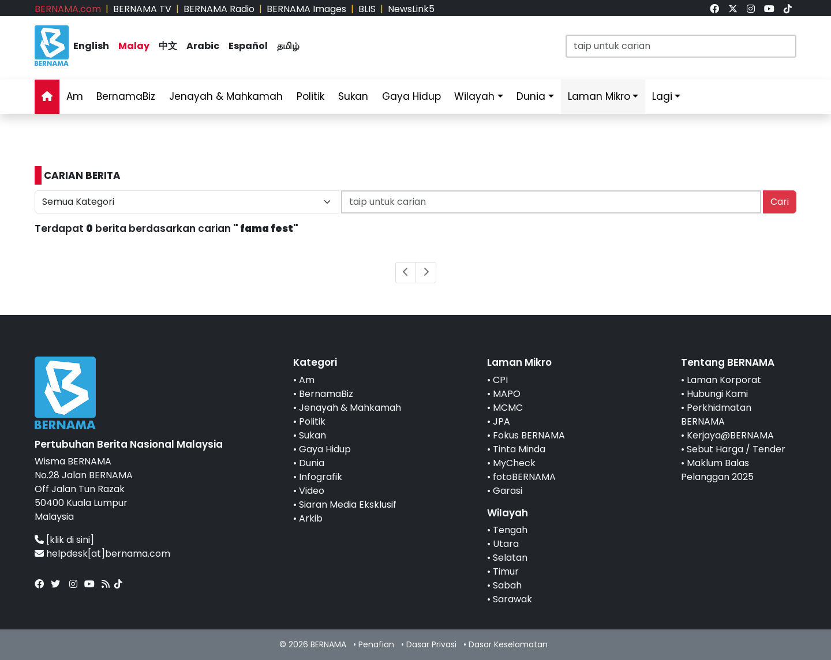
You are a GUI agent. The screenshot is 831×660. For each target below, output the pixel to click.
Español (248, 45)
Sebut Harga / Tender (736, 449)
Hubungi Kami (717, 393)
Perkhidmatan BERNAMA (716, 414)
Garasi (507, 490)
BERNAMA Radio (219, 9)
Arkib (311, 518)
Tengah (510, 530)
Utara (506, 543)
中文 (168, 45)
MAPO (507, 393)
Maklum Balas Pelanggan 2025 (717, 469)
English (91, 45)
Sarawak (512, 599)
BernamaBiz (125, 96)
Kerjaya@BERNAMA (730, 435)
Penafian (376, 644)
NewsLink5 (411, 9)
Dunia (530, 96)
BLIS (367, 9)
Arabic (202, 45)
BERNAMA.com (68, 9)
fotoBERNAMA (524, 476)
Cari (779, 201)
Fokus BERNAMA (529, 435)
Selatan (510, 557)
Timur (506, 571)
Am (74, 96)
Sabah (507, 585)
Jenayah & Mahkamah (226, 96)
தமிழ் (288, 45)
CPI (500, 380)
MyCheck (514, 463)
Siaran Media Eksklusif (347, 504)
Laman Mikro (599, 96)
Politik (310, 96)
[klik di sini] (70, 539)
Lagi (662, 96)
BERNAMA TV (142, 9)
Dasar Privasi (431, 644)
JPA (501, 421)
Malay (133, 45)
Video (311, 490)
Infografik (320, 476)
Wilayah (474, 96)
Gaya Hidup (411, 96)
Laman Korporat (724, 380)
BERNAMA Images (306, 9)
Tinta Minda (519, 449)
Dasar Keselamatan (508, 644)
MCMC (508, 407)
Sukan (353, 96)
